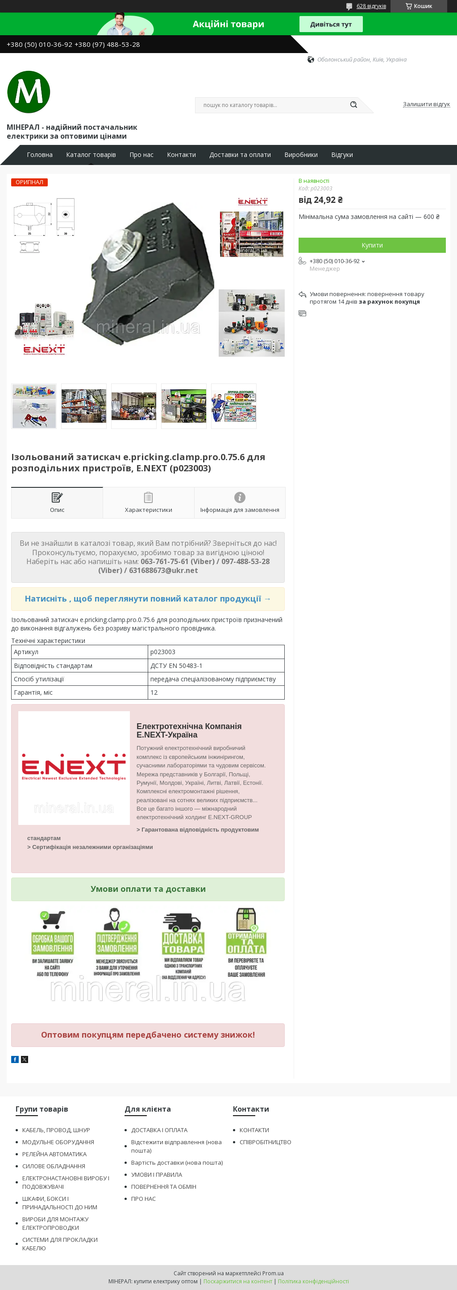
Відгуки (342, 155)
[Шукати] (353, 105)
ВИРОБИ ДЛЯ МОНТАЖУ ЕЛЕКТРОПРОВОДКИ (55, 1223)
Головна (40, 155)
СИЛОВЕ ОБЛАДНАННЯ (53, 1166)
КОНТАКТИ (254, 1130)
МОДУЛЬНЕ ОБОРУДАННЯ (58, 1142)
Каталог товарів (91, 155)
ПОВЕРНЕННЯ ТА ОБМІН (163, 1187)
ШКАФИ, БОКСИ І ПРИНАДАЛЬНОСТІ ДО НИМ (59, 1203)
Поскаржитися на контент (238, 1281)
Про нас (141, 155)
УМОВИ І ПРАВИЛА (156, 1174)
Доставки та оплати (240, 155)
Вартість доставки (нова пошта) (177, 1162)
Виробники (301, 155)
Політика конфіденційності (313, 1281)
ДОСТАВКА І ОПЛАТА (159, 1130)
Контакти (181, 155)
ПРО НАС (143, 1199)
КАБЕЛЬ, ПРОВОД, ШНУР (56, 1130)
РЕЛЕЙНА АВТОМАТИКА (54, 1154)
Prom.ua (273, 1273)
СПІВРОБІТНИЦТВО (265, 1142)
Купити (372, 245)
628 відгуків (371, 6)
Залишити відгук (426, 104)
